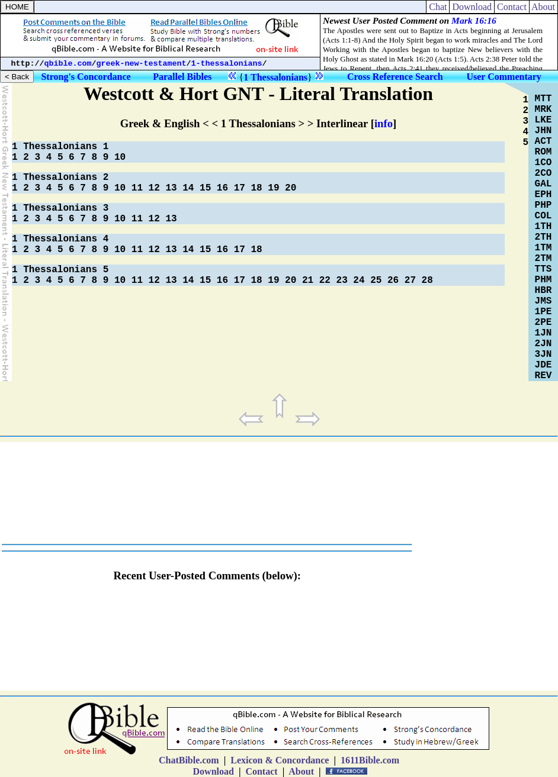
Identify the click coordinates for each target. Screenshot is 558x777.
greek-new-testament (142, 63)
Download (472, 7)
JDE (543, 365)
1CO (543, 162)
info (383, 123)
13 (171, 188)
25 (375, 280)
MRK (543, 109)
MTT (543, 99)
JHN (543, 130)
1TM (543, 248)
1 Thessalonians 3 (60, 208)
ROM (543, 152)
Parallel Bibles (182, 77)
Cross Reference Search (395, 77)
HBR (543, 290)
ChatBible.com (189, 760)
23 (342, 280)
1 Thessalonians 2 (60, 177)
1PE (543, 312)
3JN (543, 354)
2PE (543, 322)
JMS (543, 301)
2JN (543, 343)
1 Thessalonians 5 (60, 270)
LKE (543, 120)
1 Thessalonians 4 (60, 239)
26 (393, 280)
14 (188, 188)
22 (325, 280)
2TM (543, 258)
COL (543, 216)
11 (137, 188)
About (543, 7)
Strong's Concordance (85, 77)
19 (273, 188)
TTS (543, 269)
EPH (543, 194)
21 (307, 280)
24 (358, 280)
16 (222, 188)
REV (543, 375)
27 (410, 280)
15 (205, 188)
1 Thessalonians (275, 77)
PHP (543, 205)
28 (427, 280)
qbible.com (68, 63)
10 (120, 157)
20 (290, 188)
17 (239, 188)
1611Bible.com (370, 760)
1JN (543, 333)
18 (256, 188)
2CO (543, 173)
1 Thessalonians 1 (60, 146)
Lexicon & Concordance (279, 760)
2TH (543, 237)
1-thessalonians (226, 63)
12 (154, 188)
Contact (512, 7)
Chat (437, 7)
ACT (543, 141)
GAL (543, 184)
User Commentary (503, 77)
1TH (543, 226)
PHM (543, 280)
